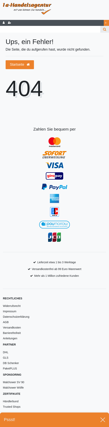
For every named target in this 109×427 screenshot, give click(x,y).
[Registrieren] (9, 23)
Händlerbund (10, 401)
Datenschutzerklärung (16, 316)
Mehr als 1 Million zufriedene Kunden (56, 275)
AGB (6, 322)
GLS (5, 357)
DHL (5, 352)
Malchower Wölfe (13, 387)
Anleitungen (10, 338)
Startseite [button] (20, 64)
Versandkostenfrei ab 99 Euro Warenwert (56, 269)
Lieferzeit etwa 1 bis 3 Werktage (56, 262)
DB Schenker (11, 363)
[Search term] (50, 29)
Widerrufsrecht (12, 305)
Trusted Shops (12, 406)
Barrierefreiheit (12, 332)
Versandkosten (12, 327)
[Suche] (104, 29)
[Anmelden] (3, 23)
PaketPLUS (10, 368)
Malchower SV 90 (13, 382)
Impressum (9, 311)
